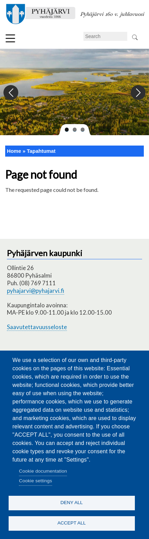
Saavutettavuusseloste (37, 327)
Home (14, 151)
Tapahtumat (41, 151)
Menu (10, 38)
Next (138, 93)
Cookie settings (35, 480)
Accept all (71, 523)
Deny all (71, 502)
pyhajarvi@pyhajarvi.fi (35, 290)
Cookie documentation (43, 471)
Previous (11, 93)
